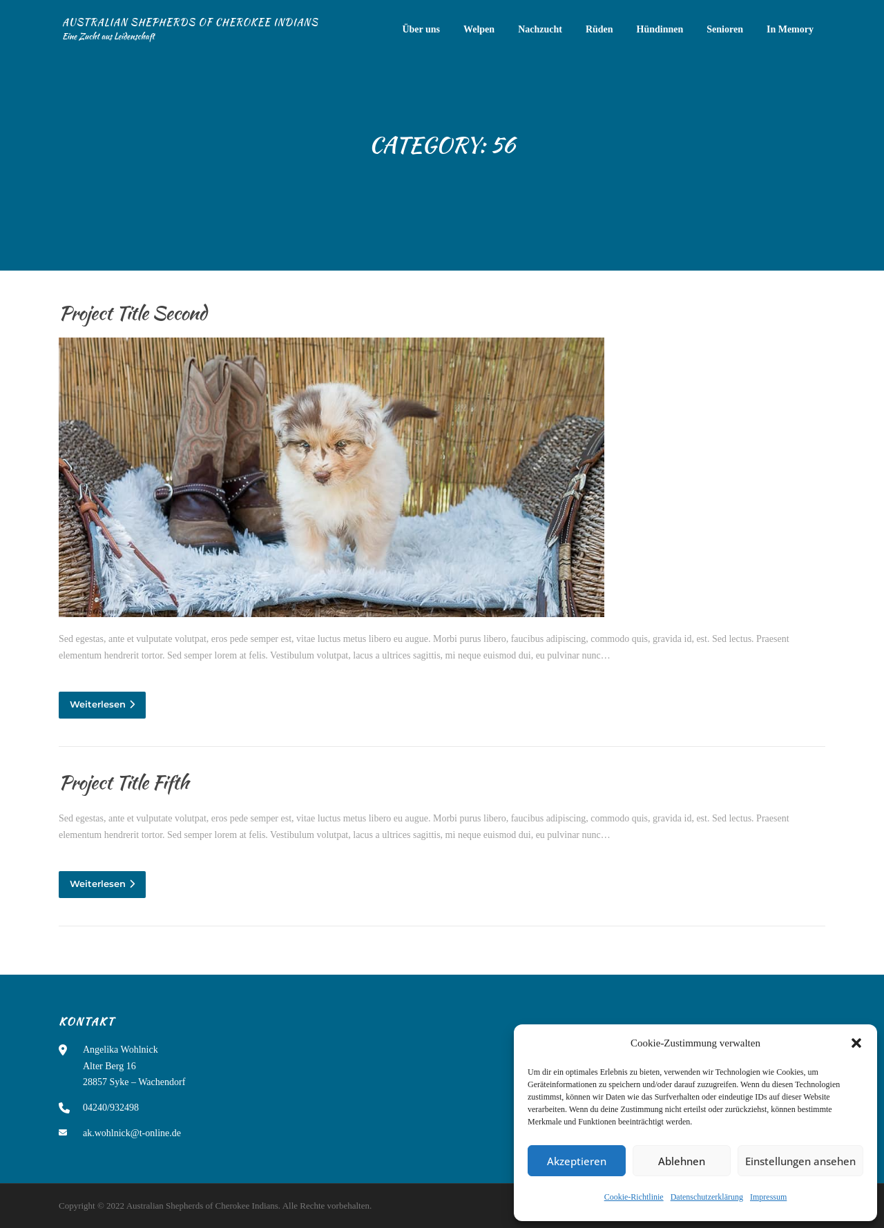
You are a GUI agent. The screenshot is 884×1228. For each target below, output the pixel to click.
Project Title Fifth (124, 782)
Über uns (421, 29)
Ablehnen (681, 1161)
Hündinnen (660, 29)
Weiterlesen (102, 704)
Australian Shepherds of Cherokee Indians (190, 22)
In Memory (790, 29)
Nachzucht (540, 29)
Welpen (478, 29)
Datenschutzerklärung (707, 1197)
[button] (856, 1043)
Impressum (768, 1197)
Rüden (599, 29)
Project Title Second (132, 313)
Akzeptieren (576, 1161)
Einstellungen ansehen (800, 1161)
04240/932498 (111, 1107)
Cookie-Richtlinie (634, 1197)
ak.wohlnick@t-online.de (132, 1133)
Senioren (725, 29)
